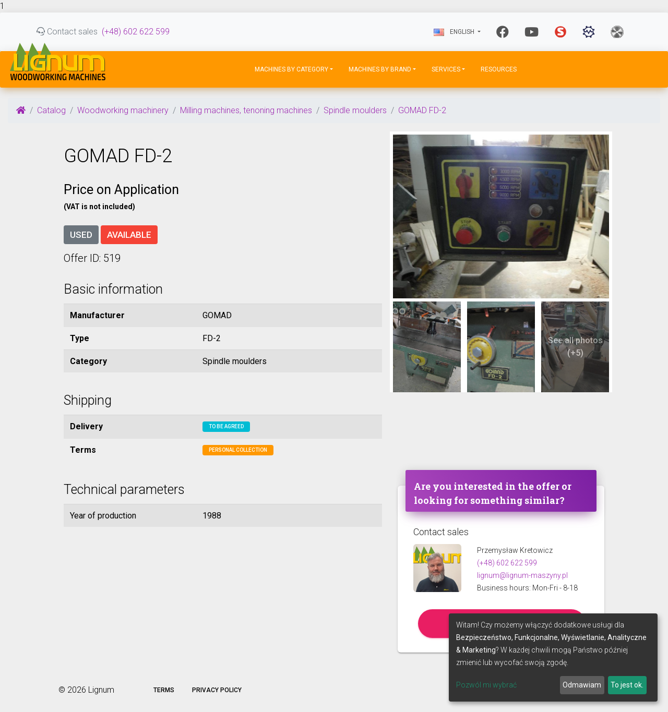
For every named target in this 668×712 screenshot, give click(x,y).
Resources (499, 69)
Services (446, 69)
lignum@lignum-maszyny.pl (522, 575)
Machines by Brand (380, 69)
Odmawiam (582, 685)
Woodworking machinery (123, 110)
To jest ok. (627, 685)
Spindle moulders (355, 110)
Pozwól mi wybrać (486, 685)
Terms (163, 690)
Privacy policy (217, 690)
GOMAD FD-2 (422, 110)
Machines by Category (291, 69)
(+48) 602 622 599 (136, 32)
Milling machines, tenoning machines (246, 110)
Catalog (51, 110)
